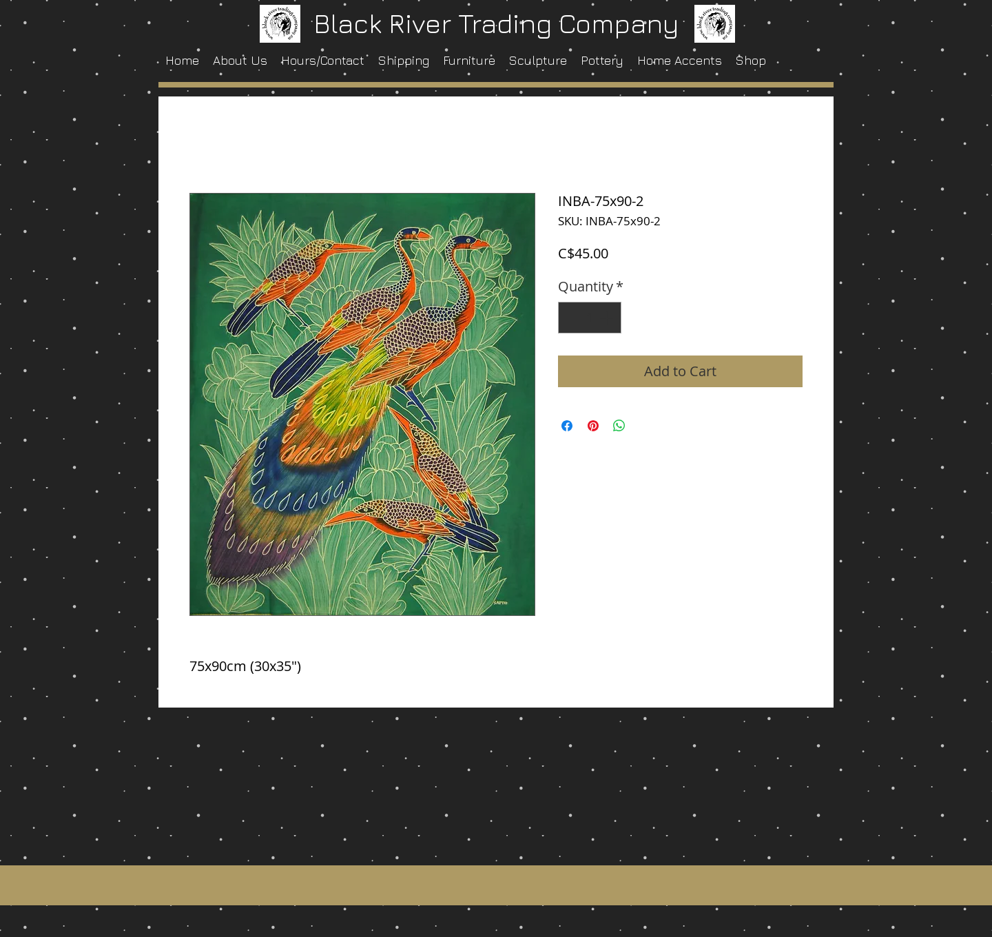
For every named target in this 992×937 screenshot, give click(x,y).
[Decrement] (571, 317)
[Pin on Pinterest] (593, 426)
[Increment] (607, 317)
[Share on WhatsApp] (619, 426)
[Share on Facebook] (567, 426)
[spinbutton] (589, 317)
